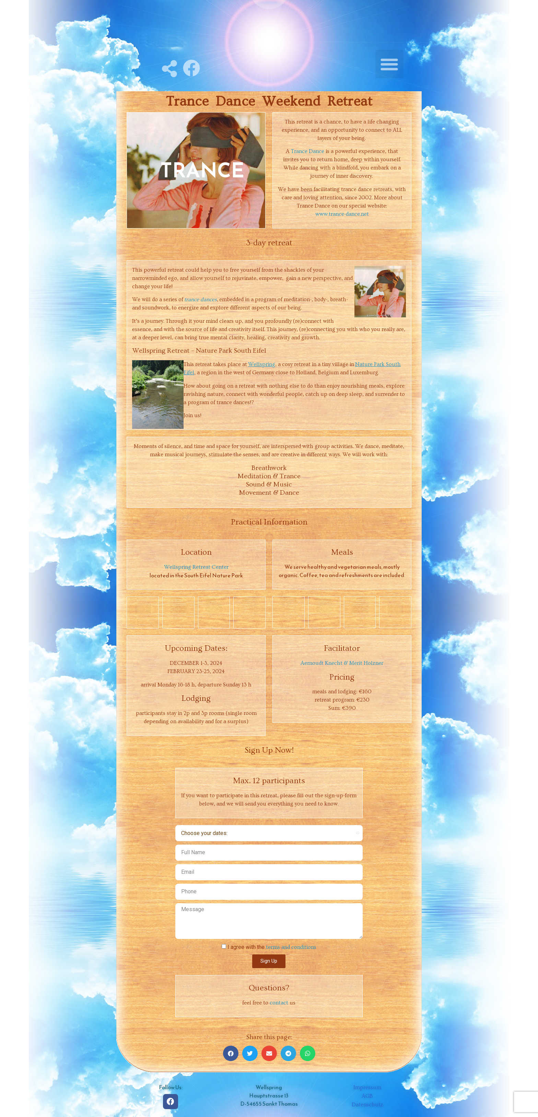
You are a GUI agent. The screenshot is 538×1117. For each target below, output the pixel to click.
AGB (367, 1096)
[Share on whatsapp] (307, 1053)
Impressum (367, 1087)
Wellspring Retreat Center (196, 567)
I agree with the (271, 947)
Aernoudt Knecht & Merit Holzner (342, 663)
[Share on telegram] (288, 1053)
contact (279, 1003)
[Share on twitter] (250, 1053)
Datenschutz (367, 1105)
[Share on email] (269, 1053)
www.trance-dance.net (342, 214)
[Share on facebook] (230, 1053)
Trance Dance (307, 151)
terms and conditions (291, 947)
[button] (389, 64)
